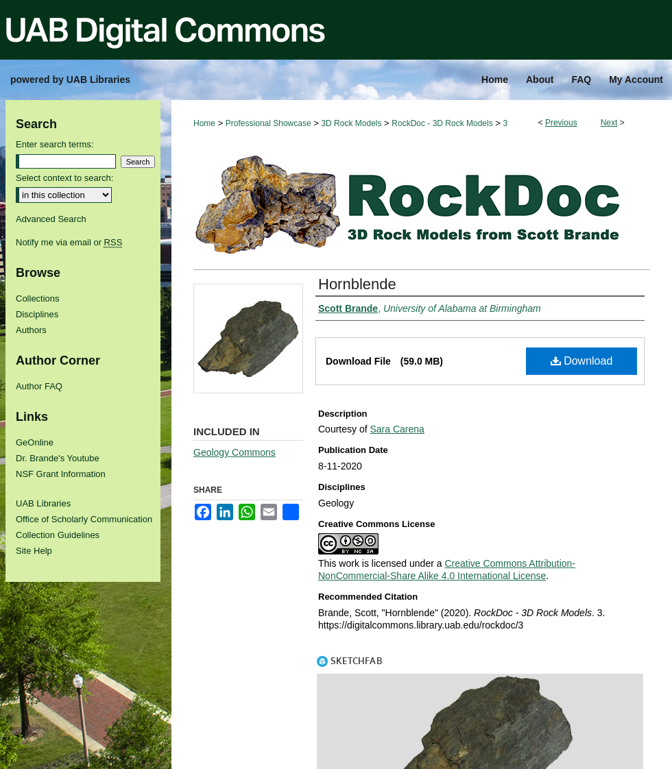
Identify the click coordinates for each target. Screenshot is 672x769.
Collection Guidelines (57, 535)
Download (582, 361)
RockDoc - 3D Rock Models (442, 123)
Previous (561, 122)
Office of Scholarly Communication (84, 519)
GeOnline (34, 442)
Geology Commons (234, 452)
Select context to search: (64, 178)
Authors (31, 330)
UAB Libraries (43, 503)
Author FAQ (39, 386)
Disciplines (37, 314)
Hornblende (357, 284)
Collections (38, 298)
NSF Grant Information (61, 474)
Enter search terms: (54, 144)
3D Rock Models (351, 123)
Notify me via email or (69, 242)
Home (204, 123)
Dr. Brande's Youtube (57, 458)
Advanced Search (51, 219)
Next (609, 122)
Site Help (34, 551)
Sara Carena (397, 429)
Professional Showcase (268, 123)
